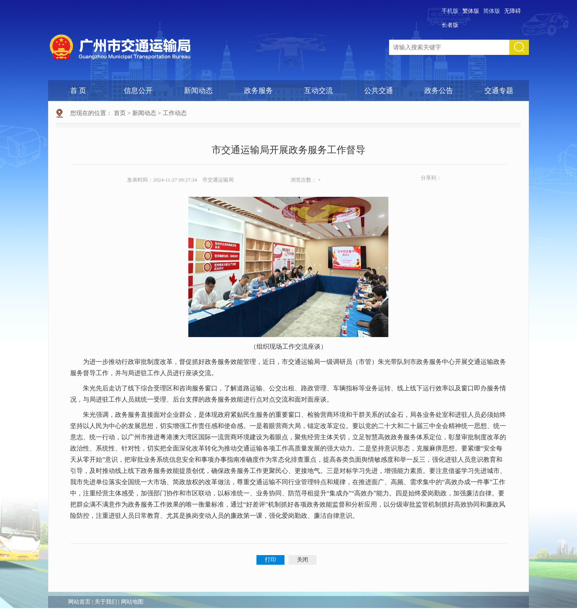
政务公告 (438, 91)
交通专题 (498, 91)
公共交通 (378, 91)
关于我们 (106, 602)
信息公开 (138, 91)
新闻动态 (198, 91)
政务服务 (258, 91)
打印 (270, 560)
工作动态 (175, 113)
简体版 (491, 11)
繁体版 (470, 11)
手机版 (450, 11)
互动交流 (318, 91)
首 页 (78, 91)
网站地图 (132, 602)
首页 (120, 113)
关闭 (302, 560)
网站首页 (79, 602)
